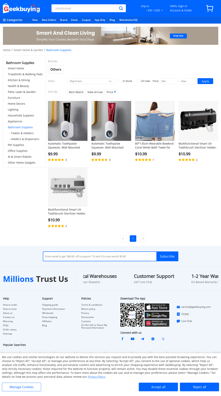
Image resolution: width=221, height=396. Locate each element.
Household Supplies (21, 115)
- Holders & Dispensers (24, 139)
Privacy (85, 313)
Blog (112, 20)
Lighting (13, 109)
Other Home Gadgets (21, 162)
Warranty (8, 321)
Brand (63, 20)
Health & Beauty (18, 86)
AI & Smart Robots (20, 157)
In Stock (125, 81)
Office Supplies (18, 151)
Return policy (88, 309)
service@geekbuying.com (193, 307)
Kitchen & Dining (19, 80)
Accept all (158, 387)
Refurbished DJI (128, 20)
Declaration (87, 317)
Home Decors (16, 103)
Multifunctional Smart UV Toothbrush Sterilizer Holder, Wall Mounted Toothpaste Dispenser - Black (197, 145)
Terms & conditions (91, 304)
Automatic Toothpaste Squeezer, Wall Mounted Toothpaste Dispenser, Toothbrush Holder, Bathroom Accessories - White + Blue (111, 145)
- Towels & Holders (21, 133)
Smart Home (16, 68)
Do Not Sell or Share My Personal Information (94, 326)
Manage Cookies (22, 387)
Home (7, 50)
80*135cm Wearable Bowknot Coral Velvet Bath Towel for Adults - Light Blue (154, 145)
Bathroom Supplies (20, 127)
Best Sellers (49, 20)
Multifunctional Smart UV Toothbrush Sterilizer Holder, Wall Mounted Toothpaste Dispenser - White (67, 211)
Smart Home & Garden (28, 50)
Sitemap (7, 333)
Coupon (86, 20)
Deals (74, 20)
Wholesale (47, 313)
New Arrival (95, 92)
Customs (86, 321)
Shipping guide (50, 304)
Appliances (15, 121)
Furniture (14, 98)
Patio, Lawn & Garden (22, 92)
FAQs (6, 325)
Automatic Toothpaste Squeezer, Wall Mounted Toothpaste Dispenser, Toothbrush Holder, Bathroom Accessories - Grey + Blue (67, 145)
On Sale (143, 81)
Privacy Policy (96, 377)
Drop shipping (49, 317)
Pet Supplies (16, 145)
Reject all (199, 387)
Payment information (53, 309)
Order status (10, 329)
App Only (100, 20)
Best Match (76, 92)
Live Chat (184, 321)
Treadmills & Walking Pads (25, 74)
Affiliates (47, 321)
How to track (10, 309)
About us (8, 313)
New (35, 20)
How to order (10, 304)
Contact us (8, 317)
